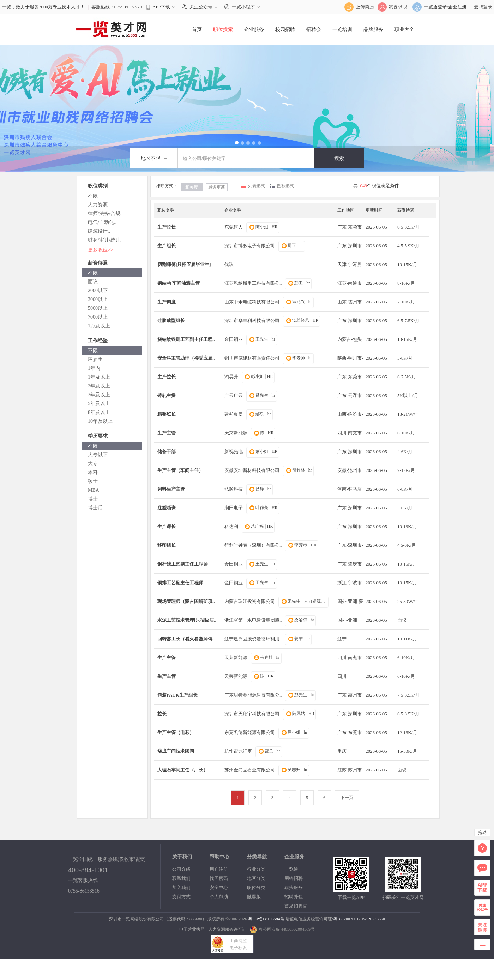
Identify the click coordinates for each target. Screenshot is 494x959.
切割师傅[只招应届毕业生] (184, 264)
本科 (93, 472)
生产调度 (166, 301)
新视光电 (233, 451)
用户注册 (219, 869)
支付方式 (181, 896)
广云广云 (233, 395)
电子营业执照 (192, 929)
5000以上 (98, 308)
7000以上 (98, 317)
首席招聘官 (295, 905)
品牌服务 (373, 29)
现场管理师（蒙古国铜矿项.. (186, 601)
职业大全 (404, 29)
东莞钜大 (233, 227)
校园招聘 (285, 29)
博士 (93, 499)
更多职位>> (100, 250)
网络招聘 (293, 878)
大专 (93, 463)
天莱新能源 (235, 433)
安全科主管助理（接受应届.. (186, 358)
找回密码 (219, 878)
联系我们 (181, 878)
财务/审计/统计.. (105, 240)
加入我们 (181, 887)
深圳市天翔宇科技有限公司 (251, 713)
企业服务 (254, 29)
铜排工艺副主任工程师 (180, 582)
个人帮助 (219, 896)
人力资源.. (99, 204)
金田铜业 (233, 339)
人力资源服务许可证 (227, 929)
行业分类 (256, 869)
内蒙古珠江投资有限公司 (249, 601)
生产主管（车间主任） (180, 470)
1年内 (94, 368)
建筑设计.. (99, 231)
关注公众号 (201, 7)
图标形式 (285, 185)
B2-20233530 (373, 919)
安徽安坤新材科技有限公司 (251, 470)
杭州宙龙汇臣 (238, 751)
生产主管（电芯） (175, 732)
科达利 (231, 526)
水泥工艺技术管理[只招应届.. (186, 620)
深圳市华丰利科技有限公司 (251, 320)
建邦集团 (233, 414)
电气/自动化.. (102, 222)
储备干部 (166, 451)
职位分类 (256, 887)
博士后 (95, 507)
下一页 (347, 797)
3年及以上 (99, 394)
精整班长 (166, 414)
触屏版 (254, 896)
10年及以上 (100, 421)
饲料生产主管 (171, 489)
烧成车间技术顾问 (175, 751)
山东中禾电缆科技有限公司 (251, 301)
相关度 (191, 187)
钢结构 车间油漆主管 (178, 283)
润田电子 (233, 507)
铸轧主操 (166, 395)
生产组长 (166, 245)
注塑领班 (166, 507)
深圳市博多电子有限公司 (249, 245)
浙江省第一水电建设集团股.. (253, 620)
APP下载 (161, 7)
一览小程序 (243, 7)
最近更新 (216, 187)
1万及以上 (99, 325)
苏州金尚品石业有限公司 (249, 769)
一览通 (291, 869)
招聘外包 (293, 896)
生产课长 (166, 526)
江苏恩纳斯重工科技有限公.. (253, 283)
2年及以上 (99, 386)
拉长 (162, 713)
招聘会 (313, 29)
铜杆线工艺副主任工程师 (182, 564)
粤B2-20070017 (347, 919)
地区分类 (256, 878)
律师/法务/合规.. (105, 213)
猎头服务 (293, 887)
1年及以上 (99, 377)
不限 (93, 196)
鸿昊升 (231, 376)
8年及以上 (99, 412)
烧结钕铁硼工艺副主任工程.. (186, 339)
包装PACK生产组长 (177, 695)
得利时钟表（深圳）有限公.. (253, 545)
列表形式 (256, 185)
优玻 (229, 264)
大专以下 (98, 454)
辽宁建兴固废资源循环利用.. (253, 638)
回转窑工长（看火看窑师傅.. (186, 638)
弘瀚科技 (233, 489)
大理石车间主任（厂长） (182, 769)
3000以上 (98, 299)
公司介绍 (181, 869)
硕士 (93, 481)
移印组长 (166, 545)
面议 (93, 281)
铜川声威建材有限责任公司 (251, 358)
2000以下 (98, 290)
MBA (93, 490)
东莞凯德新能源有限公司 (249, 732)
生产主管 (166, 433)
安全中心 (219, 887)
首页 (197, 29)
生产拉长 (166, 227)
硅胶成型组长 (171, 320)
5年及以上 (99, 403)
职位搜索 (223, 29)
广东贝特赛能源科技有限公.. (253, 695)
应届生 (95, 359)
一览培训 (342, 29)
